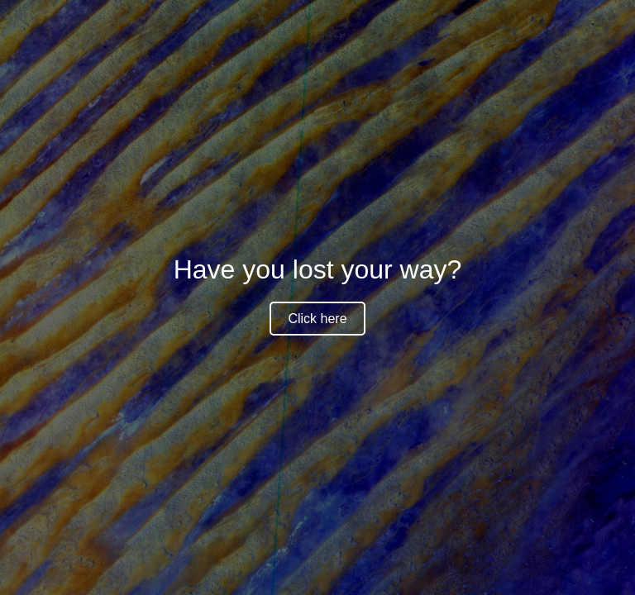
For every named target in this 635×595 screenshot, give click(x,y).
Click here (317, 319)
